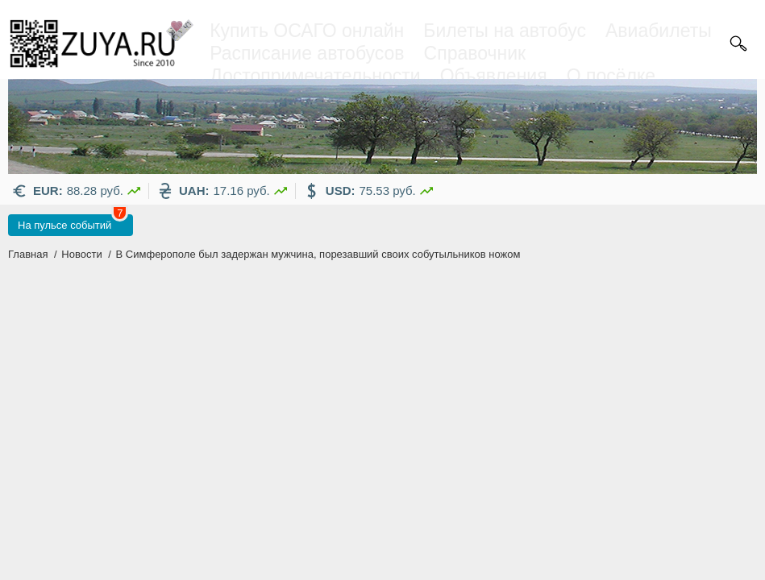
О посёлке (611, 75)
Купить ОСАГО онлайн (307, 30)
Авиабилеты (658, 30)
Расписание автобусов (307, 53)
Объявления (493, 75)
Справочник (475, 53)
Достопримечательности (315, 75)
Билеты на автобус (504, 30)
